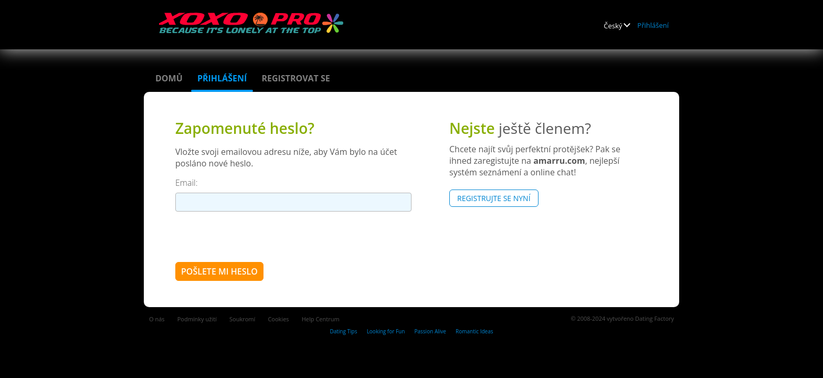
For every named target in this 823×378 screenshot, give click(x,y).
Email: (186, 182)
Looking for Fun (386, 331)
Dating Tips (343, 331)
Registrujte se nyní (494, 198)
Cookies (278, 319)
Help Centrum (321, 319)
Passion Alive (430, 331)
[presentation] (255, 236)
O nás (157, 319)
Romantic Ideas (474, 331)
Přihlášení (653, 25)
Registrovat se (295, 78)
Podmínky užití (197, 319)
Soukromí (242, 319)
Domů (169, 78)
